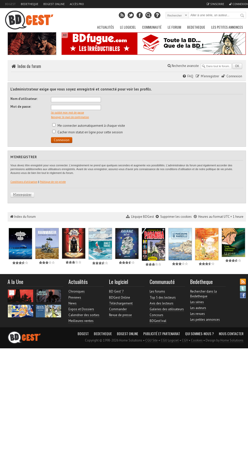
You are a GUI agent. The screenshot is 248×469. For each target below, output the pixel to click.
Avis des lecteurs (161, 303)
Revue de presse (120, 315)
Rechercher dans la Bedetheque (203, 293)
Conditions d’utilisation (24, 182)
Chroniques (76, 291)
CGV (185, 340)
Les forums (157, 291)
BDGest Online (54, 4)
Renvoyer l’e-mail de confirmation (70, 117)
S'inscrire (215, 4)
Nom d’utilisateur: (24, 99)
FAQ (190, 76)
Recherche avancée (183, 66)
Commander (118, 309)
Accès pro (77, 4)
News (72, 303)
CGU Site (151, 340)
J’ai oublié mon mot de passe (67, 112)
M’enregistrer (210, 76)
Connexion (234, 76)
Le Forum (174, 27)
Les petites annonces (227, 27)
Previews (74, 297)
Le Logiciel (128, 27)
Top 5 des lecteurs (163, 297)
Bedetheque (29, 4)
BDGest (10, 4)
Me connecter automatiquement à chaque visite (88, 125)
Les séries (197, 302)
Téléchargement (121, 303)
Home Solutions (231, 340)
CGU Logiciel (170, 340)
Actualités (105, 27)
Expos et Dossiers (81, 309)
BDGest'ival (158, 321)
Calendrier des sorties (83, 315)
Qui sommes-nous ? (199, 333)
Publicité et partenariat (161, 333)
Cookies (197, 340)
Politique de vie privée (53, 182)
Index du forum (29, 66)
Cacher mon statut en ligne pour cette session (87, 132)
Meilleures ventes (81, 321)
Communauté (152, 27)
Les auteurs (198, 308)
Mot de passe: (20, 106)
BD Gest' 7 (116, 291)
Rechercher (242, 16)
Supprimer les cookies (176, 216)
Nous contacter (231, 333)
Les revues (197, 314)
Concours (156, 315)
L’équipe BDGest (142, 216)
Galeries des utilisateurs (167, 309)
